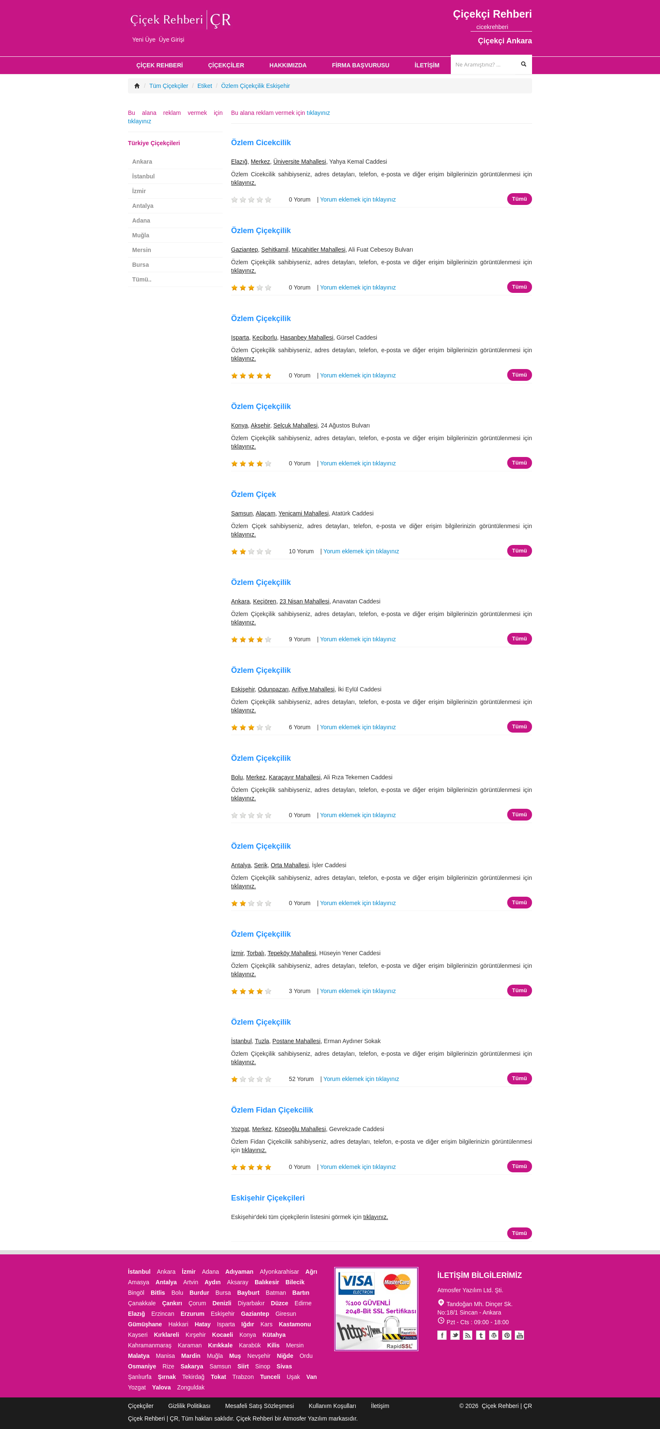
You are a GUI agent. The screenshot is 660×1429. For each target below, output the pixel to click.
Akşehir (260, 425)
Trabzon (243, 1376)
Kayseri (138, 1334)
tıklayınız (318, 112)
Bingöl (136, 1292)
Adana (141, 220)
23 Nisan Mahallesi (304, 601)
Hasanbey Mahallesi (306, 337)
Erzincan (162, 1313)
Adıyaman (239, 1271)
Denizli (222, 1303)
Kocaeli (222, 1334)
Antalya (241, 865)
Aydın (213, 1282)
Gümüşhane (145, 1324)
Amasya (138, 1282)
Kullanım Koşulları (332, 1405)
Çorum (197, 1303)
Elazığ (239, 161)
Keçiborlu (265, 337)
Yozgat (240, 1129)
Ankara (240, 601)
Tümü (519, 199)
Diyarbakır (251, 1303)
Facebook (442, 1335)
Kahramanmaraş (150, 1345)
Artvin (190, 1282)
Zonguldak (191, 1387)
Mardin (191, 1355)
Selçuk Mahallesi (295, 425)
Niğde (285, 1355)
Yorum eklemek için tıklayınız (358, 199)
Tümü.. (142, 279)
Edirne (303, 1303)
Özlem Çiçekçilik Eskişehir (255, 85)
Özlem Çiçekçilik (261, 230)
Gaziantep (244, 249)
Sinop (262, 1366)
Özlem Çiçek (253, 494)
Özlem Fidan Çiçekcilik (272, 1110)
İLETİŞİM (427, 65)
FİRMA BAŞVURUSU (360, 65)
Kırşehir (196, 1334)
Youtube (494, 1335)
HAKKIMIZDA (288, 65)
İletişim (380, 1405)
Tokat (218, 1376)
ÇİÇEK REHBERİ (159, 65)
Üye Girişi (171, 39)
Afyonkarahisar (279, 1271)
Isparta (240, 337)
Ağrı (311, 1271)
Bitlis (158, 1292)
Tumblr (481, 1335)
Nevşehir (259, 1355)
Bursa (140, 264)
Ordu (306, 1355)
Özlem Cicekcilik (261, 142)
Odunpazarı (273, 689)
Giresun (285, 1313)
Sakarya (192, 1366)
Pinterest (507, 1335)
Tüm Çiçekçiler (169, 85)
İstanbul (241, 1041)
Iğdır (247, 1324)
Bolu (237, 777)
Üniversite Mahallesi (299, 161)
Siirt (243, 1366)
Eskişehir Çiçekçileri (268, 1198)
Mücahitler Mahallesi (319, 249)
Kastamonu (295, 1324)
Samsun (242, 513)
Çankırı (172, 1303)
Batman (276, 1292)
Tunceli (270, 1376)
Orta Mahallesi (290, 865)
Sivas (284, 1366)
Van (311, 1376)
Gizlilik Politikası (189, 1405)
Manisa (165, 1355)
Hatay (202, 1324)
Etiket (204, 85)
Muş (235, 1355)
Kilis (273, 1345)
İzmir (237, 953)
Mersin (141, 250)
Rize (168, 1366)
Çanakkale (142, 1303)
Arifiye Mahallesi (313, 689)
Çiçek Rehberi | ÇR (507, 1405)
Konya (239, 425)
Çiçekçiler (141, 1405)
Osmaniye (142, 1366)
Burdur (199, 1292)
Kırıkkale (220, 1345)
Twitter (455, 1335)
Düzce (279, 1303)
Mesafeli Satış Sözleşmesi (259, 1405)
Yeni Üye (144, 39)
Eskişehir (243, 689)
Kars (267, 1324)
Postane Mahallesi (296, 1041)
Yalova (161, 1387)
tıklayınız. (243, 182)
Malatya (138, 1355)
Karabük (250, 1345)
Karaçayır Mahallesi (295, 777)
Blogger (468, 1335)
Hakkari (178, 1324)
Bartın (301, 1292)
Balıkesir (267, 1282)
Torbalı (255, 953)
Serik (260, 865)
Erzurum (193, 1313)
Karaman (190, 1345)
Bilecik (294, 1282)
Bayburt (248, 1292)
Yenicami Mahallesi (304, 513)
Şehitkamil (275, 249)
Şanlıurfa (140, 1376)
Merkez (260, 161)
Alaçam (265, 513)
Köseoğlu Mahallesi (300, 1129)
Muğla (140, 235)
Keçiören (264, 601)
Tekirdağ (193, 1376)
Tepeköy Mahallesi (292, 953)
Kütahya (273, 1334)
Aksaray (237, 1282)
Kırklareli (166, 1334)
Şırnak (167, 1376)
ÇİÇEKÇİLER (226, 65)
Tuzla (262, 1041)
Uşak (293, 1376)
